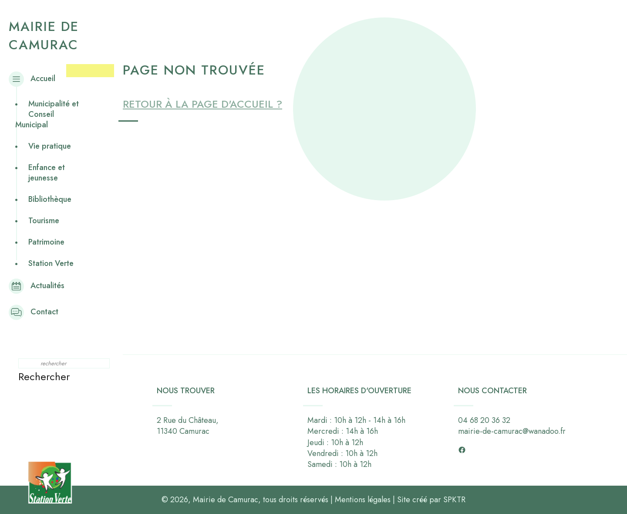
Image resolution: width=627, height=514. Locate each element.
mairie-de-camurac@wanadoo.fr (512, 431)
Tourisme (43, 220)
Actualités (39, 285)
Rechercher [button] (44, 376)
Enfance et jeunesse (46, 173)
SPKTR (454, 499)
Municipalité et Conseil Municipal (47, 114)
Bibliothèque (49, 199)
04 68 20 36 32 (484, 420)
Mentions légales (363, 499)
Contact (36, 311)
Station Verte (51, 263)
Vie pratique (49, 146)
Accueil (35, 78)
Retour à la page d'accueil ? (202, 104)
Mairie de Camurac (44, 35)
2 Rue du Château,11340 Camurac (188, 426)
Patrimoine (46, 242)
